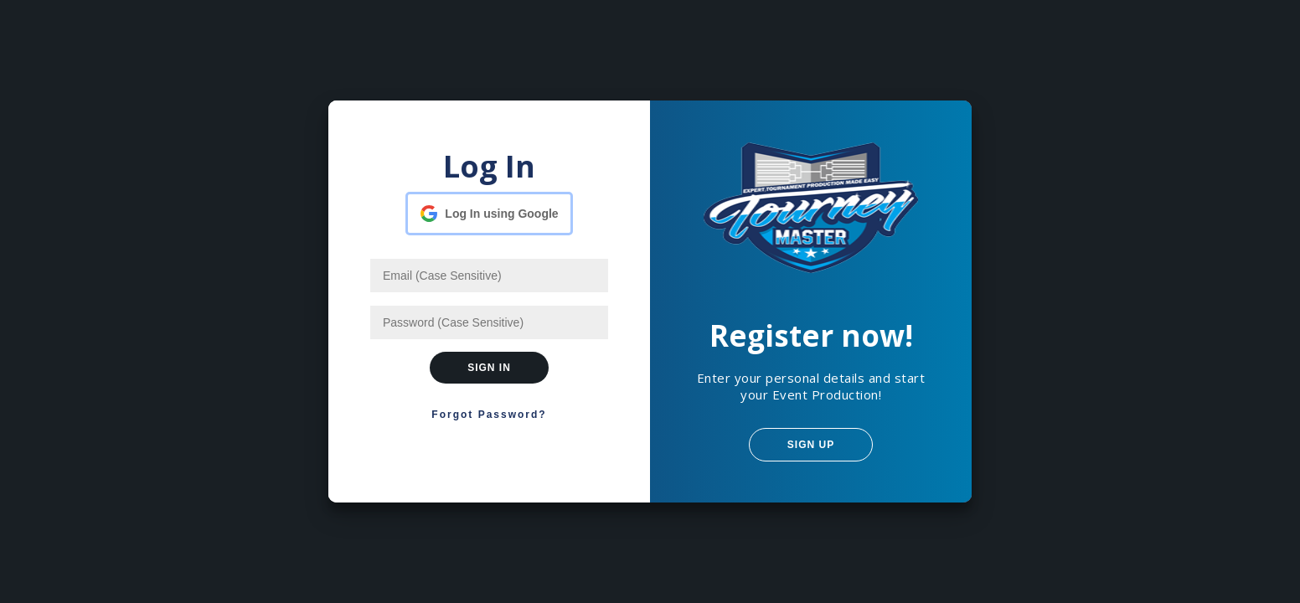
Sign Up (810, 445)
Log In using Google (501, 213)
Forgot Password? (488, 414)
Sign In (489, 368)
